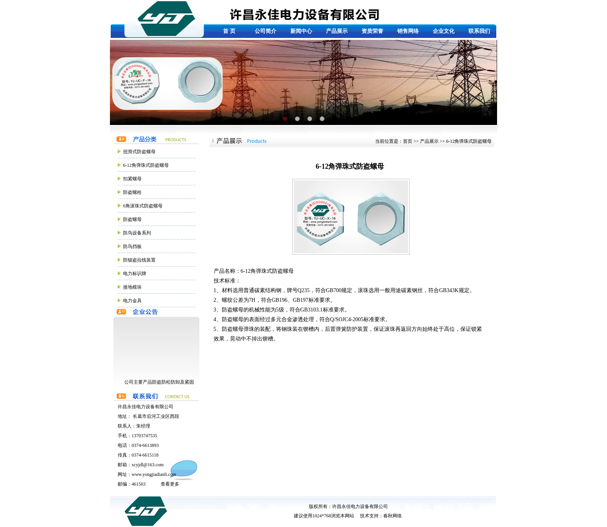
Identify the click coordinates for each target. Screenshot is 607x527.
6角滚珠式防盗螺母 (143, 206)
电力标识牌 (134, 273)
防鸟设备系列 (137, 233)
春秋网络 (392, 515)
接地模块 (132, 287)
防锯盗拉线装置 (139, 260)
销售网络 (408, 31)
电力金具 (132, 300)
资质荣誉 (372, 31)
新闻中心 (301, 31)
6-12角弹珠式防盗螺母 (146, 165)
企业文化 (443, 31)
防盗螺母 (132, 219)
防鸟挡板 (132, 246)
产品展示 (337, 31)
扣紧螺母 (132, 178)
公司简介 (265, 31)
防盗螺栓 (132, 192)
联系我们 (479, 31)
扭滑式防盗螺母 (139, 151)
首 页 (229, 31)
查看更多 (170, 484)
